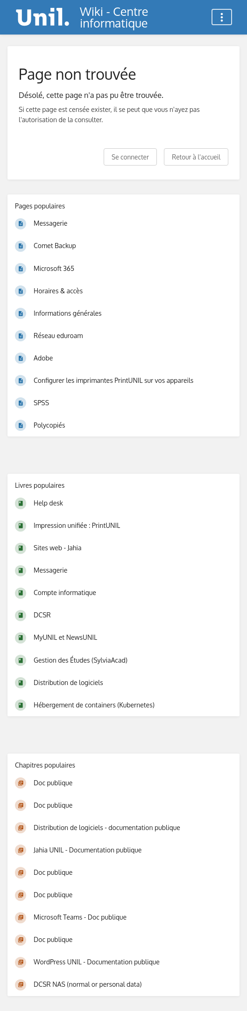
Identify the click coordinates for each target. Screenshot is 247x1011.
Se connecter (130, 157)
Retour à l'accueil (196, 157)
